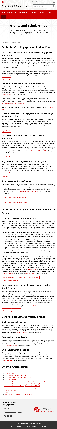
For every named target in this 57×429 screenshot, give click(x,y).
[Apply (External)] (50, 1)
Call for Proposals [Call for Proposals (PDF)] (32, 277)
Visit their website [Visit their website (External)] (22, 333)
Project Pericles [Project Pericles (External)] (8, 392)
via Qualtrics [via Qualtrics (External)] (30, 269)
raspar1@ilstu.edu (8, 273)
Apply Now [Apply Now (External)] (5, 79)
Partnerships (33, 12)
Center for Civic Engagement (15, 6)
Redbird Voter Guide (45, 12)
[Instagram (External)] (11, 416)
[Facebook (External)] (4, 416)
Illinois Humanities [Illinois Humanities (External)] (9, 379)
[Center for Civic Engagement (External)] (12, 412)
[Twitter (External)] (8, 416)
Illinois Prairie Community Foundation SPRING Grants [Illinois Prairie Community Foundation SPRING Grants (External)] (19, 388)
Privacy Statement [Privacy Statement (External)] (16, 426)
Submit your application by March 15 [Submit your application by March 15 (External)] (12, 280)
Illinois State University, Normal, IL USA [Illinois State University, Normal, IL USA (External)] (30, 423)
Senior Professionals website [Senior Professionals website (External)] (28, 191)
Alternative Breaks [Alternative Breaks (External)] (7, 94)
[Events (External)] (42, 1)
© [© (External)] (16, 423)
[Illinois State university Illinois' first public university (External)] (44, 409)
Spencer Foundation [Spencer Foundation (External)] (10, 373)
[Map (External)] (46, 1)
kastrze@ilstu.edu (30, 273)
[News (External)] (37, 1)
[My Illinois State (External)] (54, 1)
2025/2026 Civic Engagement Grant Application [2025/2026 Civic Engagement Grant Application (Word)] (15, 202)
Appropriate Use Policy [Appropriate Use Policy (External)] (30, 426)
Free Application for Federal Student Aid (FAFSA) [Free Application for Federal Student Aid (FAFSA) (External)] (15, 103)
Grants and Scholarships (16, 42)
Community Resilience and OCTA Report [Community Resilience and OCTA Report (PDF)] (13, 277)
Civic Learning (22, 12)
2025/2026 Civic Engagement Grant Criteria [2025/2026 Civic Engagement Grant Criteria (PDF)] (14, 197)
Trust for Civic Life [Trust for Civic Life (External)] (9, 390)
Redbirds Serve (11, 12)
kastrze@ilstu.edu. (34, 306)
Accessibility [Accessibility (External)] (42, 426)
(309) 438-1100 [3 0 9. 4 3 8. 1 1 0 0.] (21, 172)
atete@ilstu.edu (31, 151)
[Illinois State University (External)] (12, 1)
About (4, 17)
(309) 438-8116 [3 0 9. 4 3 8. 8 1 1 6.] (42, 151)
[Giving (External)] (33, 1)
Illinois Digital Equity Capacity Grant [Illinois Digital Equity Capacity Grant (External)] (14, 375)
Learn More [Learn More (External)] (15, 310)
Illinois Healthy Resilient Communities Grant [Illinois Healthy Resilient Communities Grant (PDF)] (16, 377)
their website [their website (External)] (8, 360)
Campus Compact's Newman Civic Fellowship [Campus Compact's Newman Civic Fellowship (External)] (17, 394)
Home (3, 12)
